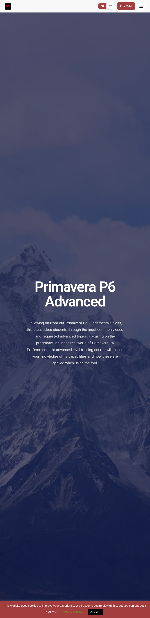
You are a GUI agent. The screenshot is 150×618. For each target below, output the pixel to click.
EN (102, 6)
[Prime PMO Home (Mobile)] (8, 6)
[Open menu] (141, 6)
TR (110, 6)
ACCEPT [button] (95, 611)
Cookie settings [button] (73, 611)
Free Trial (126, 6)
